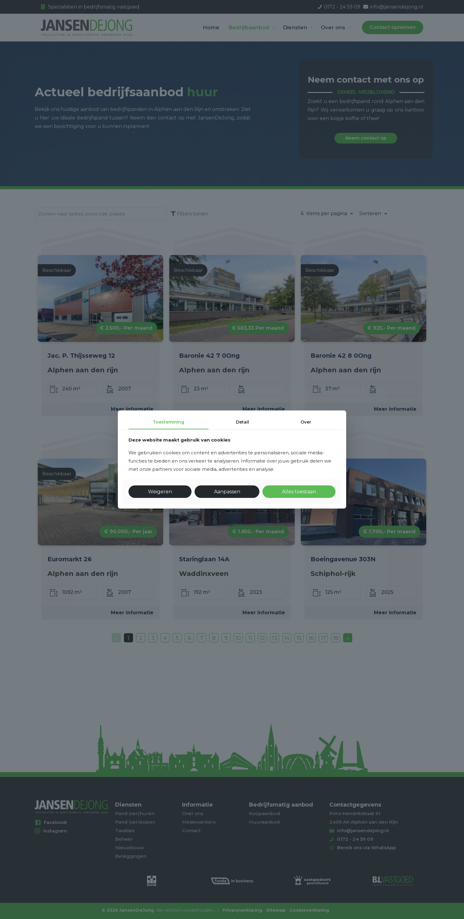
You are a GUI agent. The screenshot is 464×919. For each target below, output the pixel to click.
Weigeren (160, 492)
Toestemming (168, 422)
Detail (242, 422)
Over (306, 422)
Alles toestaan (299, 492)
